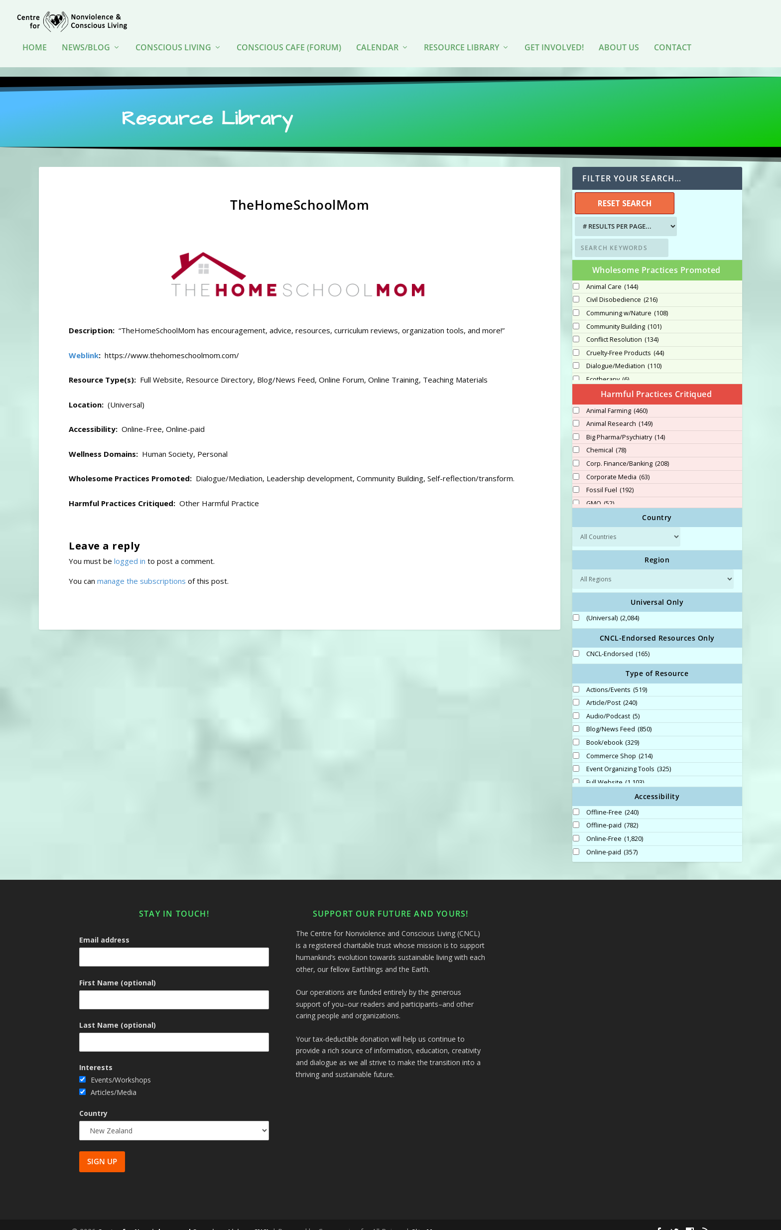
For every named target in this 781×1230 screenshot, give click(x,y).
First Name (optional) (117, 969)
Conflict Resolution (622, 327)
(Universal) (612, 605)
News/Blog (86, 44)
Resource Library (461, 44)
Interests (96, 1054)
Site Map (426, 1218)
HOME (34, 44)
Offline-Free (612, 800)
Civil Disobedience (621, 287)
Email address (104, 927)
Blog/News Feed (618, 716)
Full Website (615, 770)
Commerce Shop (619, 743)
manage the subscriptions (141, 568)
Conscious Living (173, 44)
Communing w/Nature (627, 300)
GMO (600, 490)
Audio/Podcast (613, 703)
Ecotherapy (607, 367)
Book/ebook (612, 730)
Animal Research (619, 411)
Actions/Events (616, 677)
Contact (672, 44)
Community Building (623, 313)
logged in (129, 548)
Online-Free (614, 826)
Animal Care (612, 273)
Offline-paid (612, 813)
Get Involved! (554, 44)
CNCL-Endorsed (618, 641)
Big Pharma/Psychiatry (625, 424)
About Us (619, 44)
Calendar (377, 44)
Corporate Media (618, 464)
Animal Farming (617, 398)
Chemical (606, 437)
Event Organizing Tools (628, 756)
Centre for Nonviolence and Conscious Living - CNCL (184, 1218)
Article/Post (611, 690)
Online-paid (612, 839)
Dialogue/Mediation (623, 353)
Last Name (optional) (117, 1012)
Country (93, 1099)
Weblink (84, 342)
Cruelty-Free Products (625, 340)
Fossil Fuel (610, 477)
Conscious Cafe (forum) (289, 44)
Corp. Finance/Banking (627, 451)
